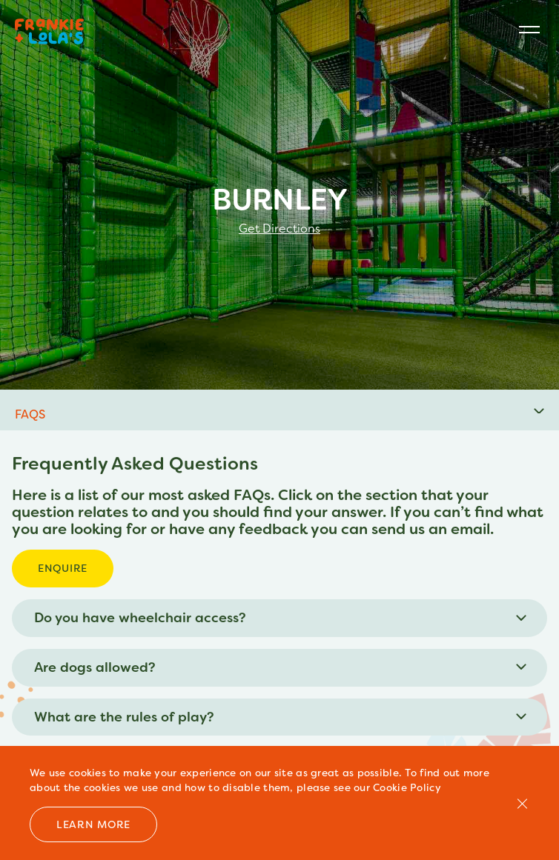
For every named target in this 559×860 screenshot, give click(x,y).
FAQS (30, 414)
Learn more (93, 824)
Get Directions (279, 229)
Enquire (62, 568)
